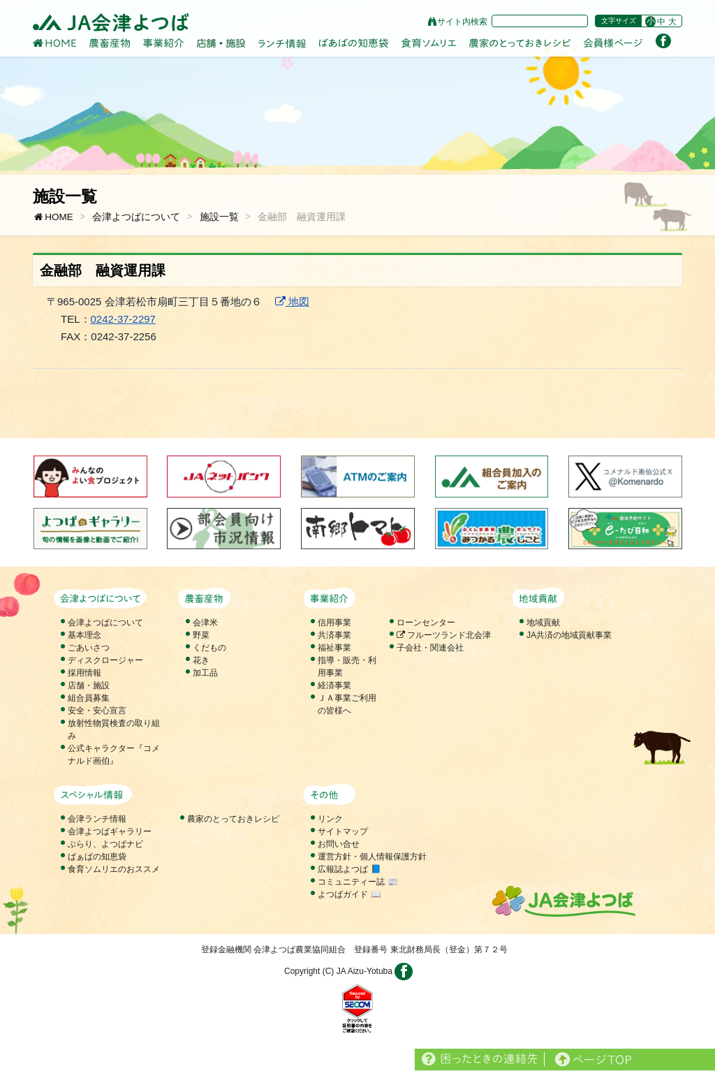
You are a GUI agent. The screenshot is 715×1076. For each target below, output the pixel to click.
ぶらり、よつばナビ (105, 844)
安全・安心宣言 (97, 710)
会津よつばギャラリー (110, 831)
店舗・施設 (89, 685)
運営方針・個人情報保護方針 (372, 856)
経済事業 (334, 685)
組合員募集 (89, 698)
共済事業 (334, 635)
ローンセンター (426, 622)
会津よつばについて (136, 217)
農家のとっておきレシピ (233, 819)
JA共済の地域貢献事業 (569, 635)
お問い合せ (339, 844)
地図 (292, 301)
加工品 (205, 673)
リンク (330, 819)
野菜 (201, 635)
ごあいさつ (89, 648)
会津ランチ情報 (97, 819)
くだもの (209, 648)
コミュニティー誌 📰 (357, 882)
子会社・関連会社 (430, 648)
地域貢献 (543, 622)
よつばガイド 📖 (349, 894)
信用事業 (334, 622)
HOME (53, 217)
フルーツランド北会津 (444, 635)
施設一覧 (219, 217)
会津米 (205, 622)
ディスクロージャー (105, 660)
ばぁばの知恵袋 (97, 856)
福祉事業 (334, 648)
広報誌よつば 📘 (349, 869)
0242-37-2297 (123, 319)
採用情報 (84, 673)
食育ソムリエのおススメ (114, 869)
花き (201, 660)
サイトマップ (343, 831)
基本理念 (84, 635)
